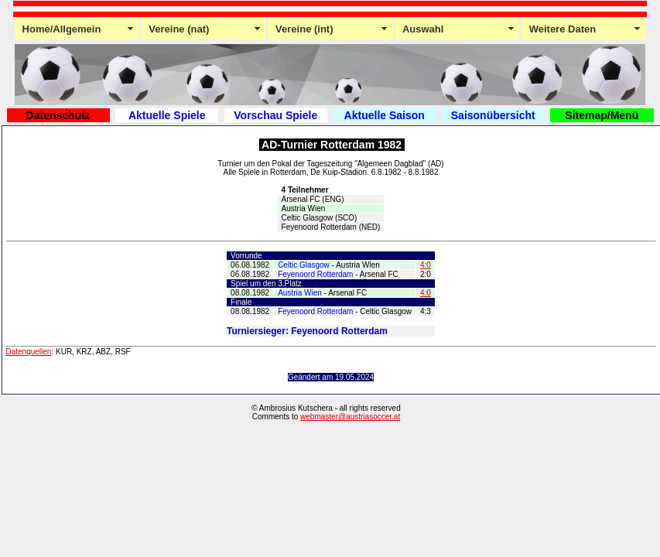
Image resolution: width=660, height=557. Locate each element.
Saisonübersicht (493, 115)
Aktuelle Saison (384, 115)
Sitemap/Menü (601, 115)
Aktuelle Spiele (167, 115)
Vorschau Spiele (275, 115)
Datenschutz (58, 115)
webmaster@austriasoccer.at (350, 416)
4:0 (425, 265)
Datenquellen (29, 351)
